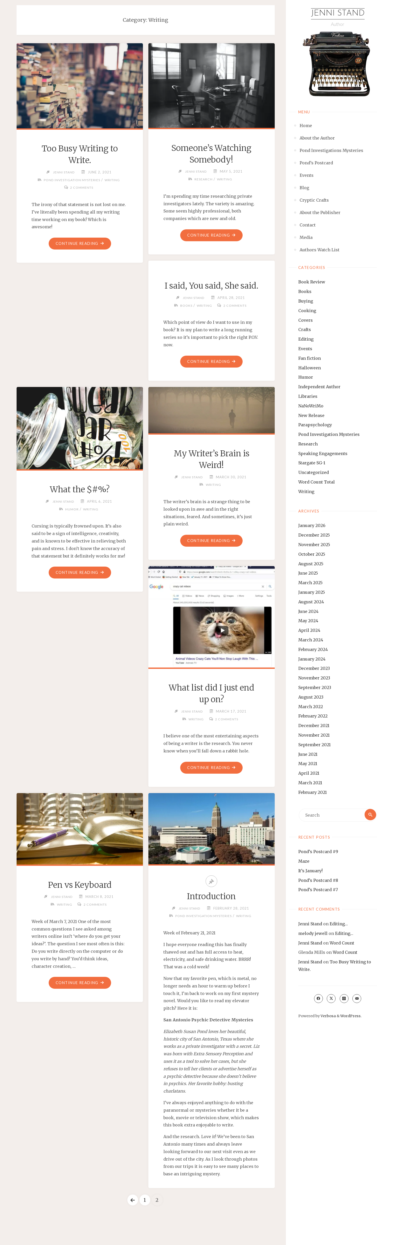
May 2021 (307, 763)
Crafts (304, 329)
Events (305, 348)
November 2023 (314, 678)
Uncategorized (313, 472)
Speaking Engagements (322, 453)
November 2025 (314, 544)
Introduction (211, 912)
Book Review (311, 282)
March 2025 (310, 582)
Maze (303, 861)
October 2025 (311, 554)
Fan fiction (309, 358)
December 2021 (313, 725)
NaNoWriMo (310, 406)
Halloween (309, 367)
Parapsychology (315, 425)
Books (304, 291)
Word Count (342, 943)
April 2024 (309, 630)
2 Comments (81, 187)
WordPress (350, 1016)
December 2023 (314, 668)
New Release (311, 415)
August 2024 (311, 602)
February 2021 (312, 792)
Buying (305, 301)
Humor (305, 377)
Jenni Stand (337, 14)
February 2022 (313, 716)
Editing (306, 339)
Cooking (307, 310)
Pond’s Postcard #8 (318, 880)
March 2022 (310, 706)
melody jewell (313, 933)
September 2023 (314, 687)
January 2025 (311, 592)
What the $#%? (80, 503)
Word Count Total (316, 482)
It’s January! (310, 871)
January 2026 (311, 525)
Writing (306, 491)
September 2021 (314, 745)
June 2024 (308, 611)
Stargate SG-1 (311, 463)
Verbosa (328, 1016)
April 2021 (308, 773)
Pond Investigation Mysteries (329, 434)
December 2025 (314, 535)
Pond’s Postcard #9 (318, 851)
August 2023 (310, 697)
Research (308, 444)
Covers (305, 320)
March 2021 (310, 783)
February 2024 (313, 649)
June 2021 (307, 754)
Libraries (307, 396)
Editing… (339, 924)
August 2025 (310, 564)
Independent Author (319, 387)
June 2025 (308, 573)
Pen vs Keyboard (79, 901)
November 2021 (314, 735)
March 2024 (310, 640)
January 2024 (311, 659)
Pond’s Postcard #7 (318, 889)
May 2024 (308, 621)
